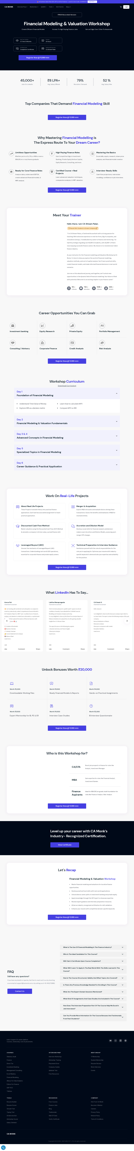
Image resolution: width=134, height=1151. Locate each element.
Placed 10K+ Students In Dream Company (82, 228)
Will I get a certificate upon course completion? (93, 961)
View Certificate (64, 845)
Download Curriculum (67, 385)
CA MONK (9, 7)
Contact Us (19, 991)
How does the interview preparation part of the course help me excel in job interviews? (93, 1007)
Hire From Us (60, 7)
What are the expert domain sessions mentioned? (93, 991)
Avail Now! (92, 1)
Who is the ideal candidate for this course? (93, 954)
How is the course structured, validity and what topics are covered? (93, 978)
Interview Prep (22, 7)
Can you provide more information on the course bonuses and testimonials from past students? (93, 1017)
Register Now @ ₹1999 (37, 57)
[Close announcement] (128, 2)
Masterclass (34, 7)
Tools (51, 7)
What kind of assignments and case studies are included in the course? (93, 998)
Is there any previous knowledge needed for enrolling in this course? (93, 984)
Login (126, 7)
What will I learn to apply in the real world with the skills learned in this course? (93, 969)
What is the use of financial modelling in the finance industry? (93, 947)
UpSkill (43, 7)
